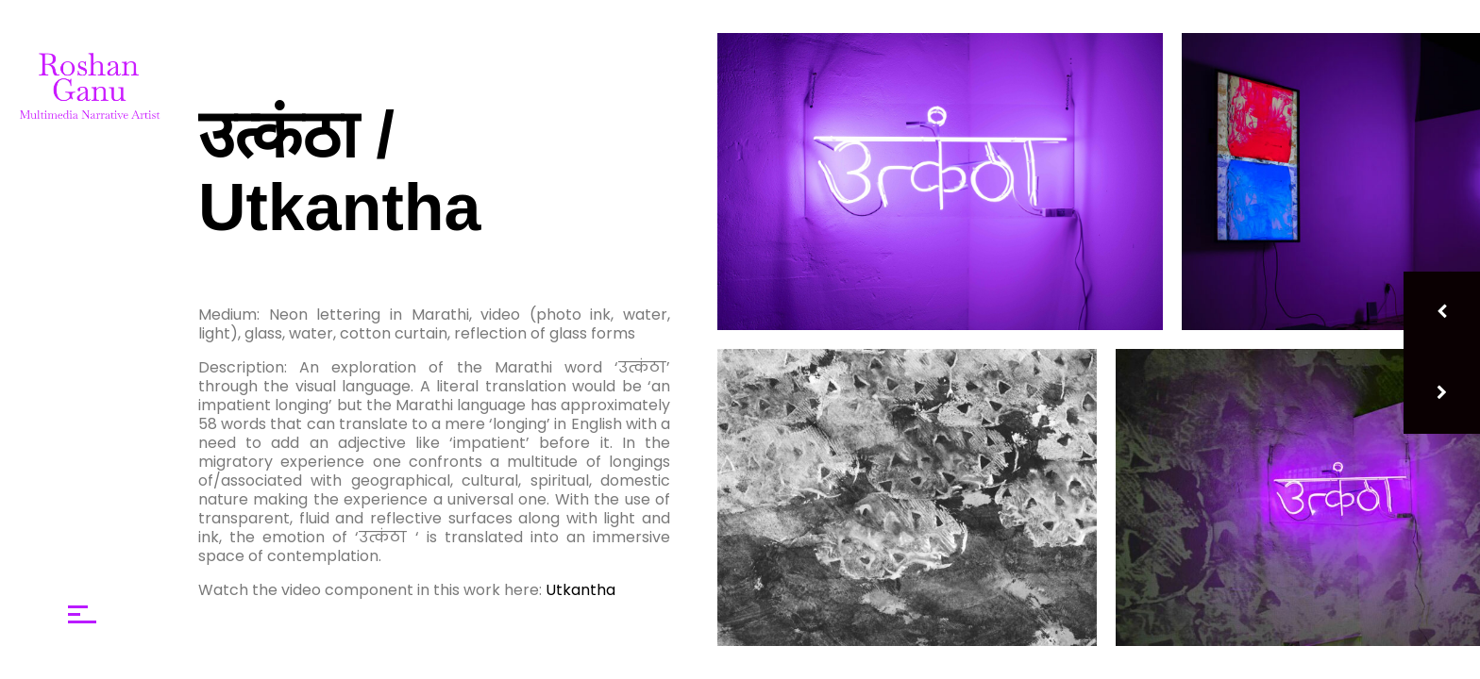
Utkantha (580, 590)
